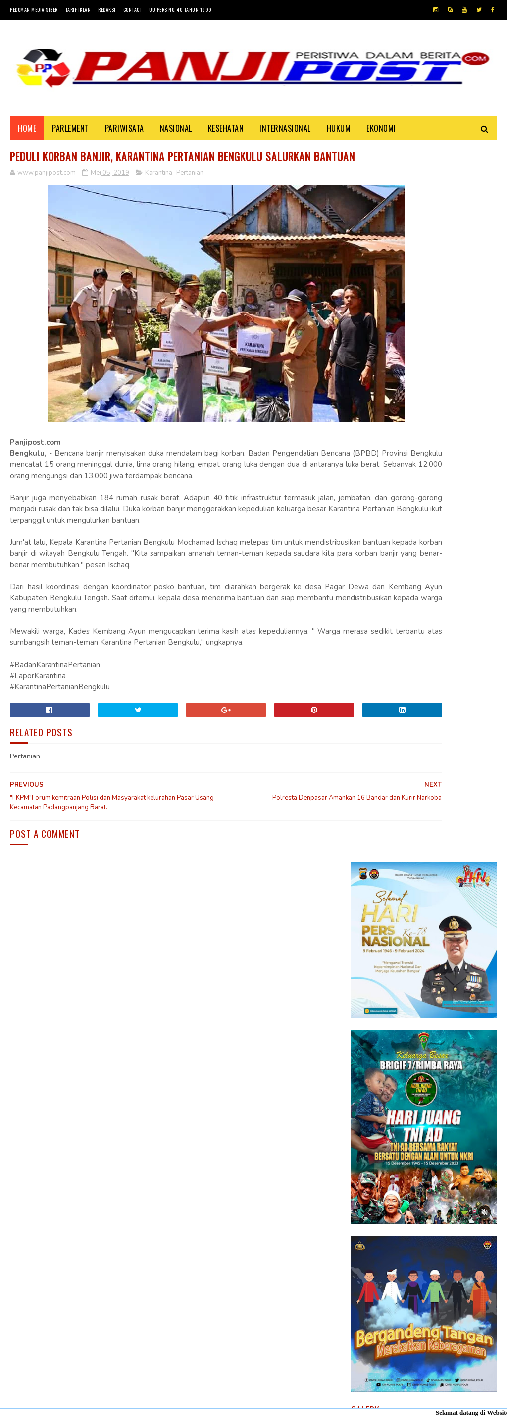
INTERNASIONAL (285, 134)
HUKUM (339, 134)
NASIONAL (176, 134)
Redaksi (107, 9)
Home (27, 134)
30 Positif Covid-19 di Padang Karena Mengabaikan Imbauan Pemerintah (447, 949)
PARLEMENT (70, 134)
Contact (132, 9)
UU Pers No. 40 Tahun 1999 (180, 9)
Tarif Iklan (78, 9)
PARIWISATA (124, 134)
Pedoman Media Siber (34, 9)
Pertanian (189, 199)
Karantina (158, 199)
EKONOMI (381, 134)
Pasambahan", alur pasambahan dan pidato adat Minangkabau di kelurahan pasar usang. (451, 1004)
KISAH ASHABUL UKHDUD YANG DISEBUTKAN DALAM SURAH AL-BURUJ (449, 1053)
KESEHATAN (226, 134)
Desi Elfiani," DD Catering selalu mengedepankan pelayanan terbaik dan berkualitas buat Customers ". (419, 1109)
